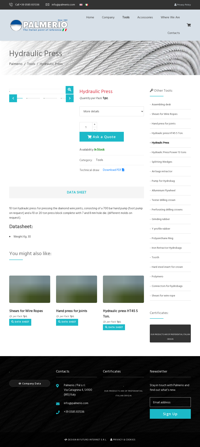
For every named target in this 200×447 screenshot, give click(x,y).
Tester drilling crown (163, 200)
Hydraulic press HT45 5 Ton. (120, 313)
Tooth (155, 257)
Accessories (145, 17)
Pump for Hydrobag (163, 181)
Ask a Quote (102, 136)
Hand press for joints (71, 311)
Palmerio (15, 64)
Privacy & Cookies (123, 440)
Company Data (30, 383)
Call (24, 4)
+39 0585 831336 (74, 411)
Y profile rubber (161, 228)
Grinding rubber (161, 219)
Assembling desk (161, 104)
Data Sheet (20, 322)
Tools (125, 17)
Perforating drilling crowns (167, 209)
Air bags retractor (162, 171)
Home (90, 17)
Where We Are (170, 17)
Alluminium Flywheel (163, 190)
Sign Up (170, 414)
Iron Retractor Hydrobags (167, 248)
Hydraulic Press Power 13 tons (169, 152)
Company (108, 17)
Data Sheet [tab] (76, 192)
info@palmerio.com (60, 4)
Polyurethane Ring (162, 238)
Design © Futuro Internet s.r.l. (85, 440)
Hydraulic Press (160, 142)
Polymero (157, 276)
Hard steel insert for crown (167, 267)
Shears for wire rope (163, 295)
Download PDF (113, 170)
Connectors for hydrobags (167, 286)
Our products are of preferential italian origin (123, 391)
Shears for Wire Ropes (26, 311)
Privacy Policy (182, 5)
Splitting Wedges (162, 162)
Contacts (174, 32)
